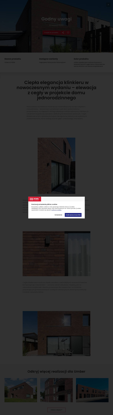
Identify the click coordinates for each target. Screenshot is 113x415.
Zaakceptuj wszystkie (73, 215)
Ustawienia (58, 215)
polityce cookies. (57, 210)
